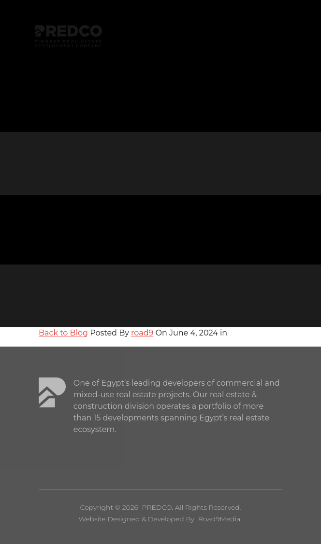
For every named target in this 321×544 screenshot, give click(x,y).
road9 (142, 332)
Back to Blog (63, 332)
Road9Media (219, 519)
